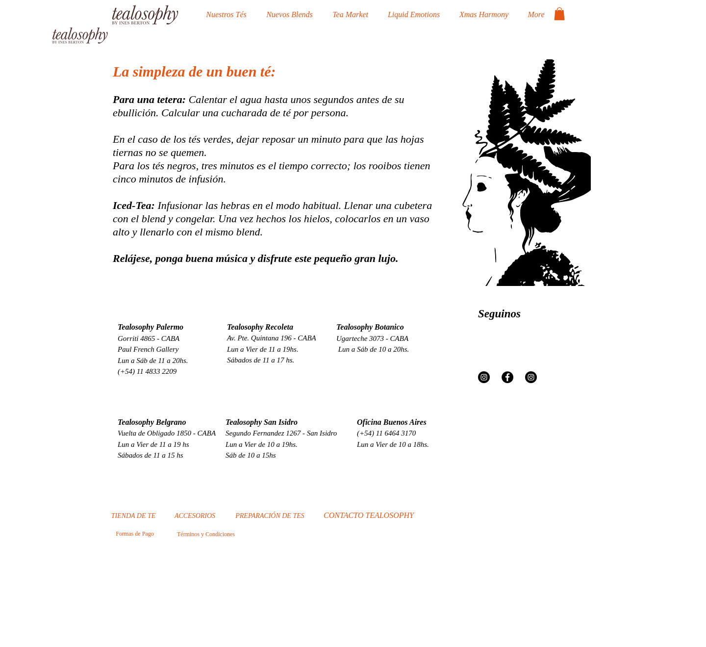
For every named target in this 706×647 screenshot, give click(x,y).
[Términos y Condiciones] (206, 534)
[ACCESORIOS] (195, 516)
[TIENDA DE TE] (133, 516)
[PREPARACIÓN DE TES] (270, 516)
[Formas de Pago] (135, 534)
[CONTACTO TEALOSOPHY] (369, 516)
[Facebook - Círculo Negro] (507, 377)
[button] (559, 13)
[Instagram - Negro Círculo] (484, 377)
